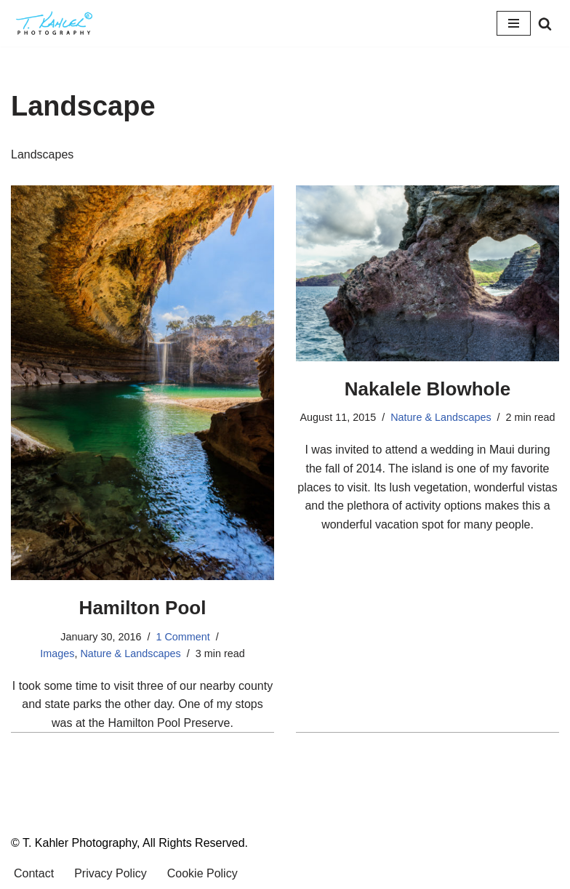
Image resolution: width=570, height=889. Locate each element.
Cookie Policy (202, 873)
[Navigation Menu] (514, 23)
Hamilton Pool (142, 608)
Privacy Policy (110, 873)
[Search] (545, 24)
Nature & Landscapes (130, 653)
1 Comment (182, 637)
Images (57, 653)
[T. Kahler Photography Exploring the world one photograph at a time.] (54, 23)
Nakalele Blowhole (427, 389)
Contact (34, 873)
